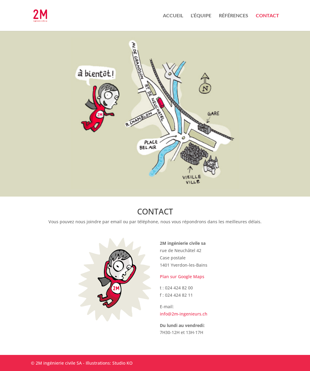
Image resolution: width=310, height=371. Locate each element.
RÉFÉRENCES (233, 15)
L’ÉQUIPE (201, 15)
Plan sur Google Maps (182, 276)
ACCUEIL (173, 15)
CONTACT (267, 15)
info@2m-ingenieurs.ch (183, 314)
